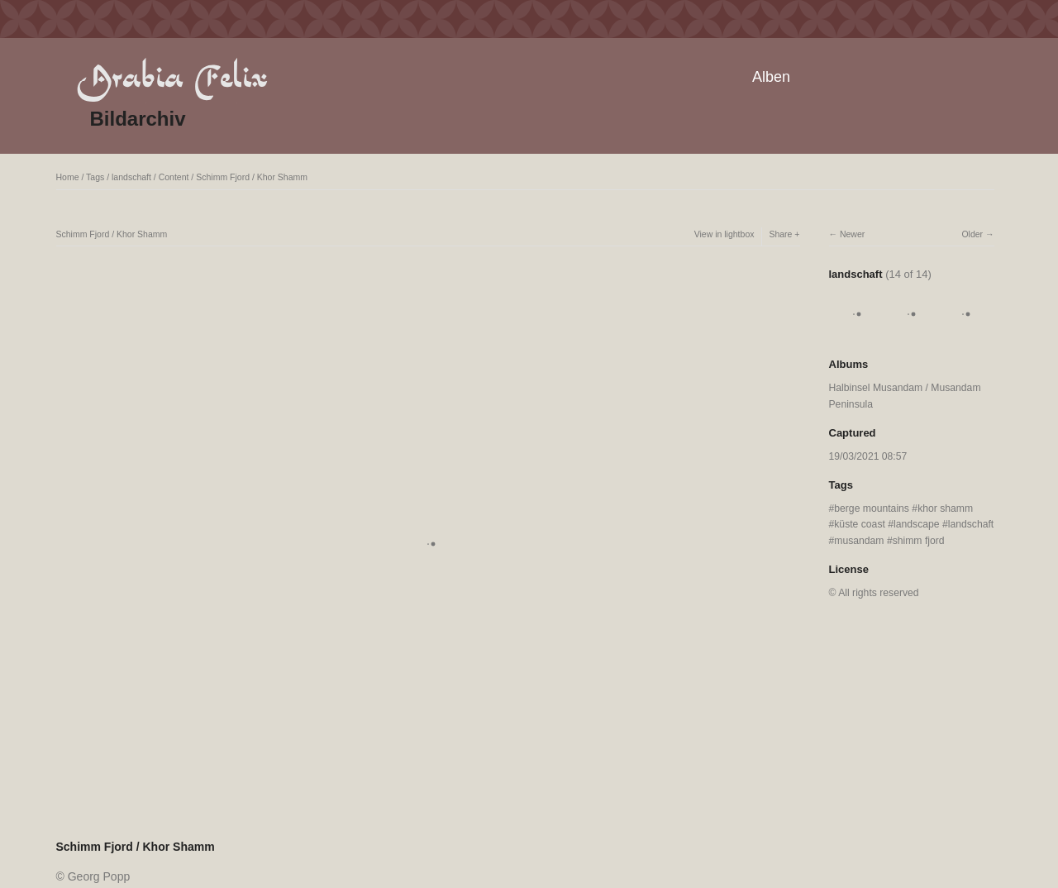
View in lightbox (724, 234)
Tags (95, 177)
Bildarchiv (138, 118)
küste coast (859, 524)
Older (972, 234)
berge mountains (871, 508)
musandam (859, 541)
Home (67, 177)
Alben (771, 77)
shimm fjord (919, 541)
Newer (852, 234)
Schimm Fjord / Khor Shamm (251, 177)
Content (174, 177)
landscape (917, 524)
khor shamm (945, 508)
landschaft (131, 177)
